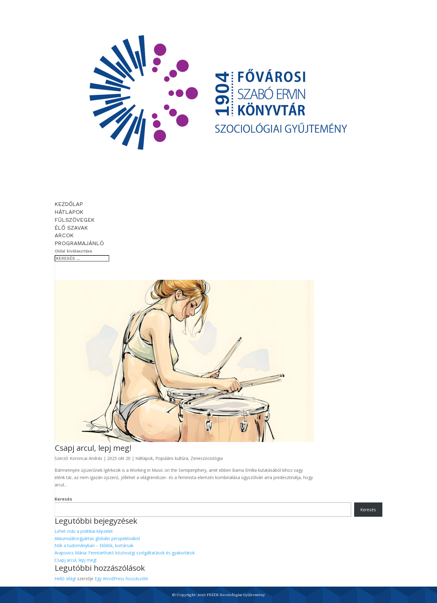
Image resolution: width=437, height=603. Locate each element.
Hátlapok (144, 458)
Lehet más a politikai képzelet (84, 531)
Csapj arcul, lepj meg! (93, 447)
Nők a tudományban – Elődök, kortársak (94, 545)
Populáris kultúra (171, 458)
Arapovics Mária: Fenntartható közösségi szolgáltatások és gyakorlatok (125, 553)
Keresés (63, 499)
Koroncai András (86, 458)
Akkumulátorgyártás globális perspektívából (97, 538)
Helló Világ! (65, 578)
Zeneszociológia (207, 458)
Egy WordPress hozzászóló (121, 578)
